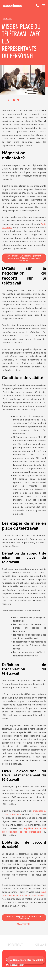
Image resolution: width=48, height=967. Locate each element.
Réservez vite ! (24, 924)
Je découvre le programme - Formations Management (24, 917)
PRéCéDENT (15, 944)
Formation (7, 18)
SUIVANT (40, 944)
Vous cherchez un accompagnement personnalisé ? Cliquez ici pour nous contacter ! (24, 258)
